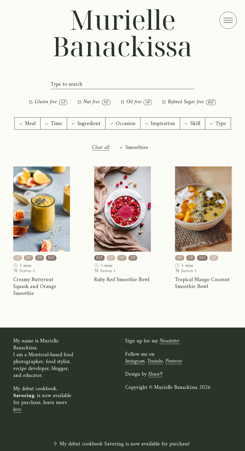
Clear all (101, 147)
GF (17, 258)
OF (39, 258)
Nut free (94, 102)
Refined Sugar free (189, 102)
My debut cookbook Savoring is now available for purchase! (125, 444)
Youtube (155, 361)
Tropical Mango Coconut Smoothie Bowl (202, 283)
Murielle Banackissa (122, 32)
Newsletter (170, 341)
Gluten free (48, 102)
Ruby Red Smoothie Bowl (121, 280)
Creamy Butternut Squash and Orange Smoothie (34, 287)
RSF (51, 258)
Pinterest (173, 361)
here (17, 409)
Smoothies (136, 147)
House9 (155, 374)
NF (28, 258)
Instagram (135, 361)
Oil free (136, 102)
